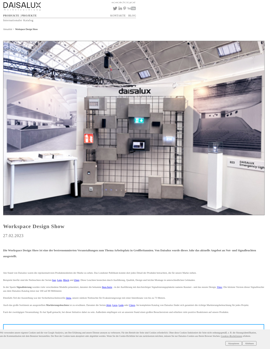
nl (134, 2)
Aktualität (7, 29)
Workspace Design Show (26, 29)
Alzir (108, 305)
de (120, 2)
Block (66, 280)
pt (131, 2)
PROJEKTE (29, 15)
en (117, 2)
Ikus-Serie (107, 287)
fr (124, 2)
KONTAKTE (118, 15)
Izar (54, 280)
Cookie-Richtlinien (231, 336)
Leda (121, 305)
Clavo (132, 305)
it (127, 2)
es (113, 2)
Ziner (76, 280)
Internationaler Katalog (18, 20)
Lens (59, 280)
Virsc (219, 287)
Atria (68, 297)
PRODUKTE (11, 15)
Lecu (114, 305)
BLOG (132, 15)
